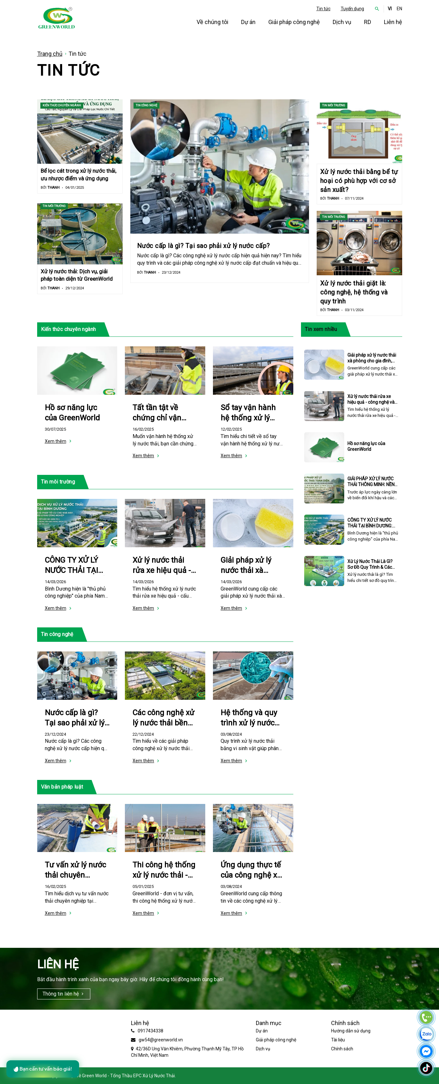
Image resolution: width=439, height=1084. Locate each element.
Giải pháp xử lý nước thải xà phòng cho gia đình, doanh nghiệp (371, 360)
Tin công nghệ (146, 105)
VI (390, 8)
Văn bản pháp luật (62, 787)
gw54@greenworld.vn (161, 1039)
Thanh (53, 188)
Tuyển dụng (352, 8)
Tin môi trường (54, 206)
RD (367, 22)
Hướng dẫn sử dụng (350, 1030)
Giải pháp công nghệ (294, 22)
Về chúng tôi (212, 22)
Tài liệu (338, 1039)
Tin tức (323, 8)
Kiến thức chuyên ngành (62, 105)
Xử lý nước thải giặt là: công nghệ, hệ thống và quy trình (354, 292)
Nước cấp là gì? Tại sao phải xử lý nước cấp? (203, 246)
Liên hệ (393, 22)
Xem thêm (55, 441)
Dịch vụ (342, 22)
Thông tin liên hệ (61, 994)
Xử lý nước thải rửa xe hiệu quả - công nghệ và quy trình (370, 402)
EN (399, 8)
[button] (377, 9)
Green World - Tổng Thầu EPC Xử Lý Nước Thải (128, 1075)
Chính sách (342, 1048)
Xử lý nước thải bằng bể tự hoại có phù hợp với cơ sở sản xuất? (359, 181)
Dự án (248, 22)
